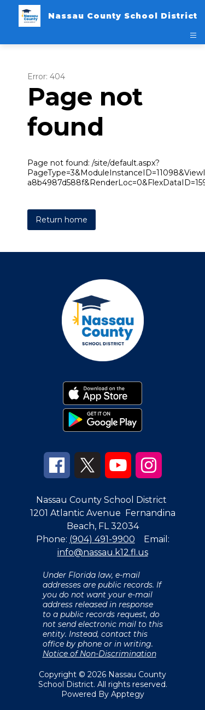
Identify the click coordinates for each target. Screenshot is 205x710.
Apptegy (127, 694)
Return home (61, 220)
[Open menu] (193, 35)
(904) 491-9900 (102, 539)
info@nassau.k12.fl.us (102, 552)
